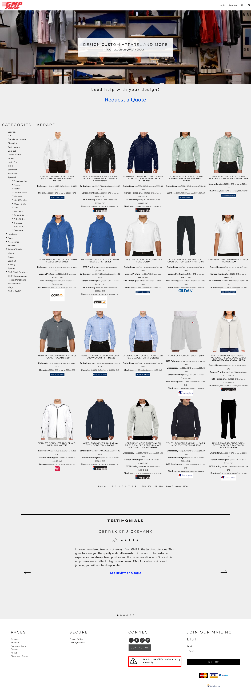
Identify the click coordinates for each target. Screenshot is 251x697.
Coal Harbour (14, 147)
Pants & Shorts (20, 215)
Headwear (12, 234)
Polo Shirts (19, 226)
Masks (11, 253)
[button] (242, 5)
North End (12, 162)
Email (190, 646)
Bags (10, 238)
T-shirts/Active (20, 181)
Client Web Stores (19, 656)
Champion (12, 143)
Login (222, 5)
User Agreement (77, 642)
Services (14, 639)
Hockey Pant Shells (17, 279)
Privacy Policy (76, 639)
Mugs (10, 287)
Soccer (11, 257)
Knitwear (18, 223)
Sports (17, 188)
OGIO (10, 166)
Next (161, 486)
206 (149, 486)
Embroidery (43, 186)
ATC (10, 135)
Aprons (11, 268)
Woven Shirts (20, 204)
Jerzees (11, 158)
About (14, 652)
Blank (41, 192)
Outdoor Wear (20, 192)
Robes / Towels (15, 249)
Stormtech (12, 169)
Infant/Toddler (20, 200)
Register (233, 5)
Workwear (18, 211)
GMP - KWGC (14, 291)
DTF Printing (89, 199)
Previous (102, 486)
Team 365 (12, 173)
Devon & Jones (15, 154)
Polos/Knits (19, 219)
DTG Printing (89, 267)
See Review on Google (125, 573)
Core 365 (12, 150)
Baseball (12, 260)
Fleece (17, 185)
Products (15, 642)
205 (144, 486)
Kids (16, 207)
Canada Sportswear (17, 139)
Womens (18, 196)
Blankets (12, 245)
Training (11, 264)
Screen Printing (89, 192)
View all (11, 132)
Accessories (13, 242)
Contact (14, 649)
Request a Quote (125, 99)
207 (155, 486)
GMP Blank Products (17, 272)
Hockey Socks (14, 283)
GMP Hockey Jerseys (17, 276)
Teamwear (18, 230)
